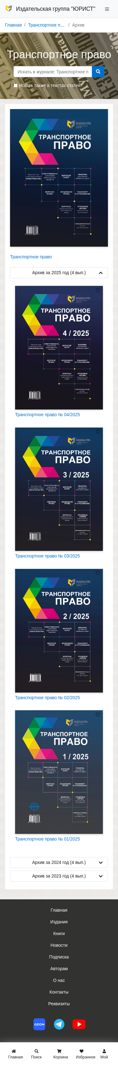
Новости (58, 945)
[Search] (53, 71)
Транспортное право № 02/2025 (47, 697)
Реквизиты (59, 1003)
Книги (59, 933)
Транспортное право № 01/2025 (47, 838)
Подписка (59, 956)
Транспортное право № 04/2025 (47, 414)
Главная (13, 25)
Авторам (59, 968)
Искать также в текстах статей (50, 85)
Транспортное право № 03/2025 (47, 555)
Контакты (58, 992)
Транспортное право (49, 25)
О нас (59, 980)
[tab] (59, 575)
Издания (59, 921)
